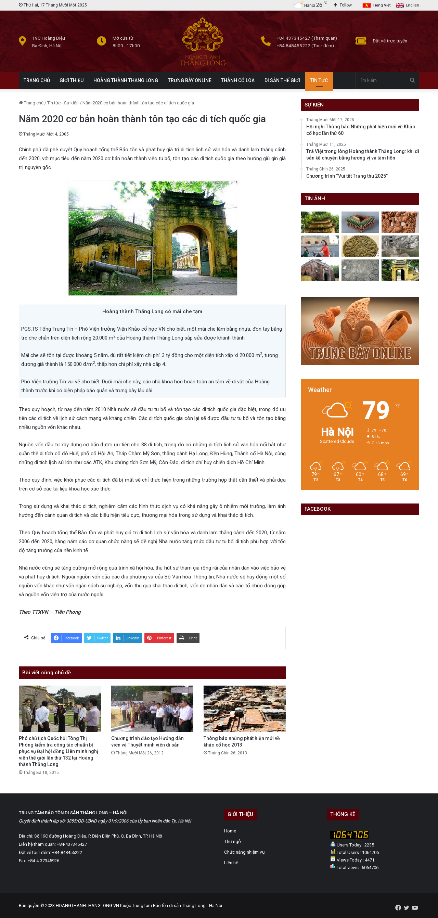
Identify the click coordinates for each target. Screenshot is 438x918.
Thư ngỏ (232, 841)
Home (230, 830)
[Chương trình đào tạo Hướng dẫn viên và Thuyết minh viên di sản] (152, 709)
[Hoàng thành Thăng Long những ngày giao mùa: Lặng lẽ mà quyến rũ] (320, 222)
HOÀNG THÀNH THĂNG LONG (125, 80)
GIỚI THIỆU (71, 80)
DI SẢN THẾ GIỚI (282, 80)
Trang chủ (31, 102)
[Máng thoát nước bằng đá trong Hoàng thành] (320, 270)
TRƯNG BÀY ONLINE (189, 80)
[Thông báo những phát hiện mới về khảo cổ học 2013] (245, 709)
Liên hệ (231, 862)
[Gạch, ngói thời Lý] (360, 246)
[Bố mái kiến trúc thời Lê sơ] (360, 222)
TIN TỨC (319, 80)
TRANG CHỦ (37, 80)
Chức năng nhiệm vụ (244, 852)
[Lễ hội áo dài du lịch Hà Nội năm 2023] (320, 246)
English (412, 5)
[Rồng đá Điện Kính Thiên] (400, 246)
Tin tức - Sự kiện (63, 102)
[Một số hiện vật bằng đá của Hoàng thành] (360, 270)
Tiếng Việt (381, 5)
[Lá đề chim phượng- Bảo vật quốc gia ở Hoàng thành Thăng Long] (400, 222)
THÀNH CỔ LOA (238, 80)
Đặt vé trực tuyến (390, 40)
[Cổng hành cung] (400, 270)
